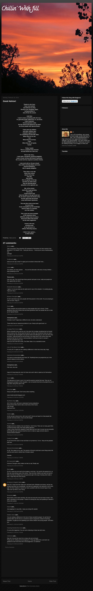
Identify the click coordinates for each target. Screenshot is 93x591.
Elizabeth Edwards (12, 287)
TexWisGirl (10, 259)
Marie (8, 469)
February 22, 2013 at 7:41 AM (15, 532)
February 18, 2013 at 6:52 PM (15, 314)
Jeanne (9, 423)
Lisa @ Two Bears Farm (14, 347)
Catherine (10, 536)
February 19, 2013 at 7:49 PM (15, 457)
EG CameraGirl (11, 461)
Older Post (52, 581)
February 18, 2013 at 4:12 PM (15, 256)
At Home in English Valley (14, 482)
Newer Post (6, 581)
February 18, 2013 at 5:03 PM (15, 283)
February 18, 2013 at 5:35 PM (15, 302)
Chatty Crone (11, 438)
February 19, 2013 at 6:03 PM (15, 435)
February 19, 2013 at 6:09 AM (15, 361)
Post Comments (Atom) (33, 586)
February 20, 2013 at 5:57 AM (15, 465)
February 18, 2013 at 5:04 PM (15, 293)
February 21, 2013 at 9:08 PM (15, 524)
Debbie (9, 414)
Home (30, 581)
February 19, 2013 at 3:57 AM (15, 343)
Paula (8, 306)
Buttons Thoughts (12, 296)
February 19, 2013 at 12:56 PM (15, 410)
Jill (73, 132)
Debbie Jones (11, 514)
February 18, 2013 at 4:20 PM (15, 264)
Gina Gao (9, 389)
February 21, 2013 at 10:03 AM (15, 503)
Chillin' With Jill (19, 9)
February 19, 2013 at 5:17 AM (15, 351)
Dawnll (9, 506)
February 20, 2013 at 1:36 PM (15, 479)
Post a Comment (9, 547)
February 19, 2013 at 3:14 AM (15, 325)
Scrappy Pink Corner (13, 329)
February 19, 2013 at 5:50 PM (15, 420)
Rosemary (10, 495)
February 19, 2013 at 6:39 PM (15, 444)
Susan (9, 378)
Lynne (9, 267)
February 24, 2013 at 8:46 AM (15, 544)
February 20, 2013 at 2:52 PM (15, 492)
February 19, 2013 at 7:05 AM (15, 374)
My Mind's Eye (11, 401)
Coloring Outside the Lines (14, 528)
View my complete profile (69, 145)
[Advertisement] (29, 563)
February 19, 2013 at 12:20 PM (15, 397)
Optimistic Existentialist (14, 355)
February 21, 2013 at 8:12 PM (15, 511)
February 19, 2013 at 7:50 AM (15, 386)
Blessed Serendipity (13, 448)
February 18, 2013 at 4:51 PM (15, 273)
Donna (9, 246)
